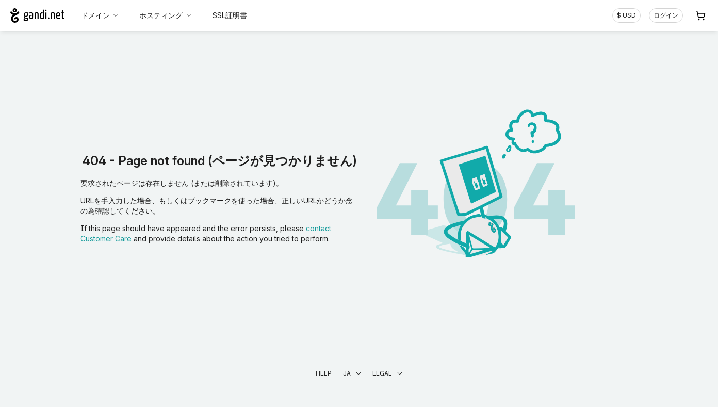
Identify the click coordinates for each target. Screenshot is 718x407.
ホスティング (165, 15)
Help (324, 373)
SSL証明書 (230, 15)
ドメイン (100, 15)
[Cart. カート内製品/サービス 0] (700, 15)
